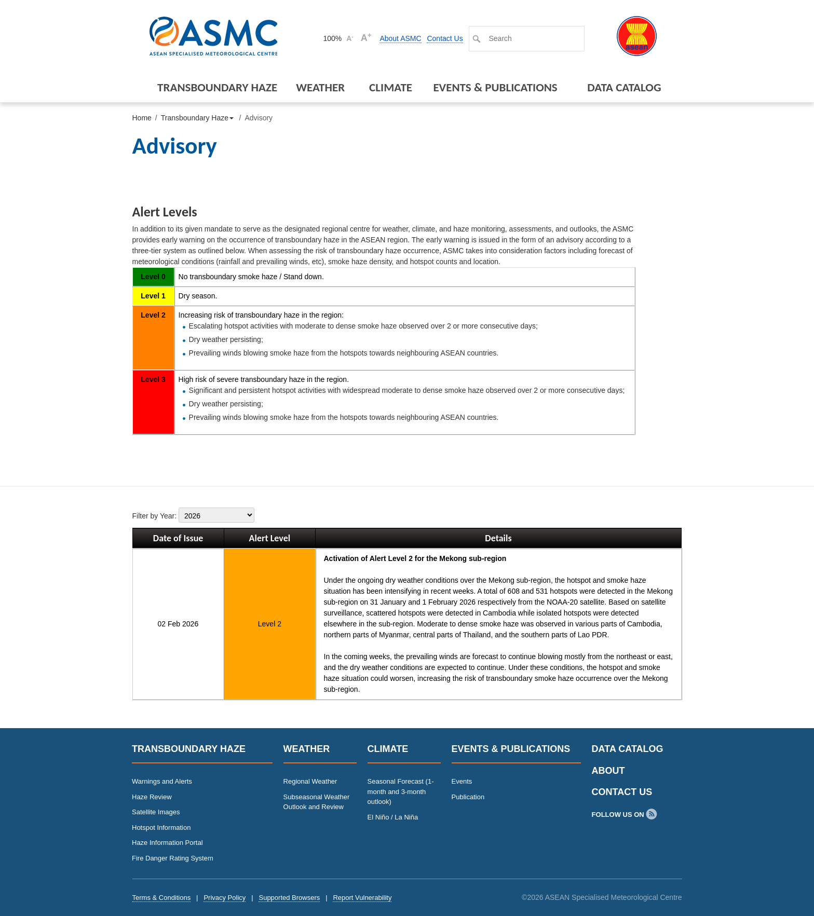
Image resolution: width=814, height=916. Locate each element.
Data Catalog (624, 87)
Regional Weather (310, 781)
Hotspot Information (161, 827)
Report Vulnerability (362, 897)
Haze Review (152, 797)
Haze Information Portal (167, 842)
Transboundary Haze (217, 87)
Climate (390, 87)
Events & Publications (495, 87)
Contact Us (445, 38)
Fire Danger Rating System (172, 858)
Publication (468, 797)
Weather (320, 87)
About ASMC (400, 38)
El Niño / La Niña (393, 817)
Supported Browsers (289, 897)
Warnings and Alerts (162, 781)
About (608, 770)
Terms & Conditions (161, 897)
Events (462, 781)
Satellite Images (156, 812)
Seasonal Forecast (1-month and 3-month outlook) (401, 791)
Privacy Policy (225, 897)
